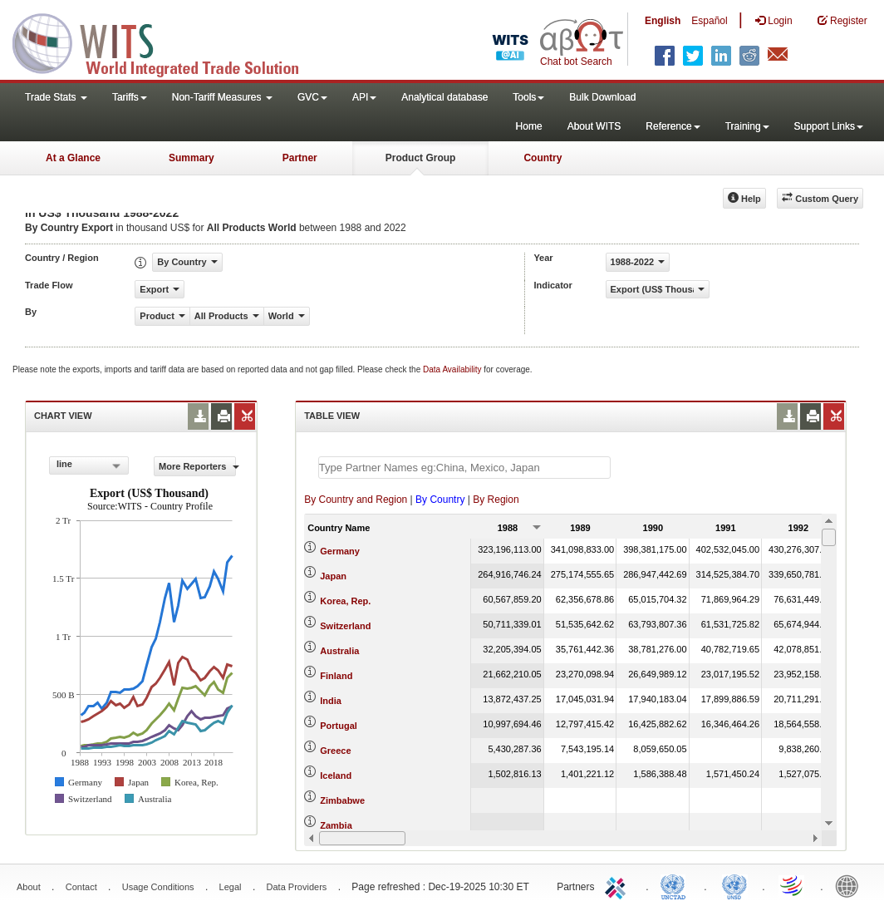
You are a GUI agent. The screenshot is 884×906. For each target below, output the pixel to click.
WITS (166, 41)
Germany (340, 551)
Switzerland (345, 626)
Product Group (421, 158)
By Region (495, 499)
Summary (191, 158)
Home (529, 126)
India (330, 701)
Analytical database (444, 97)
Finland (336, 676)
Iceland (335, 775)
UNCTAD (676, 885)
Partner (299, 158)
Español (709, 21)
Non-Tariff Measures (222, 97)
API (364, 97)
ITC (618, 885)
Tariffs (129, 97)
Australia (339, 651)
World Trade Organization (792, 885)
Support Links (828, 126)
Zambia (336, 825)
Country (542, 158)
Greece (335, 751)
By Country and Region (355, 499)
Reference (673, 126)
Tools (528, 97)
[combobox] (89, 465)
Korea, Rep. (345, 601)
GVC (312, 97)
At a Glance (73, 158)
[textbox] (464, 467)
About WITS (594, 126)
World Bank (850, 885)
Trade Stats (56, 97)
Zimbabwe (342, 800)
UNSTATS (734, 885)
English (662, 21)
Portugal (338, 726)
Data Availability (453, 369)
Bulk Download (602, 97)
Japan (333, 576)
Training (747, 126)
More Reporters (197, 466)
